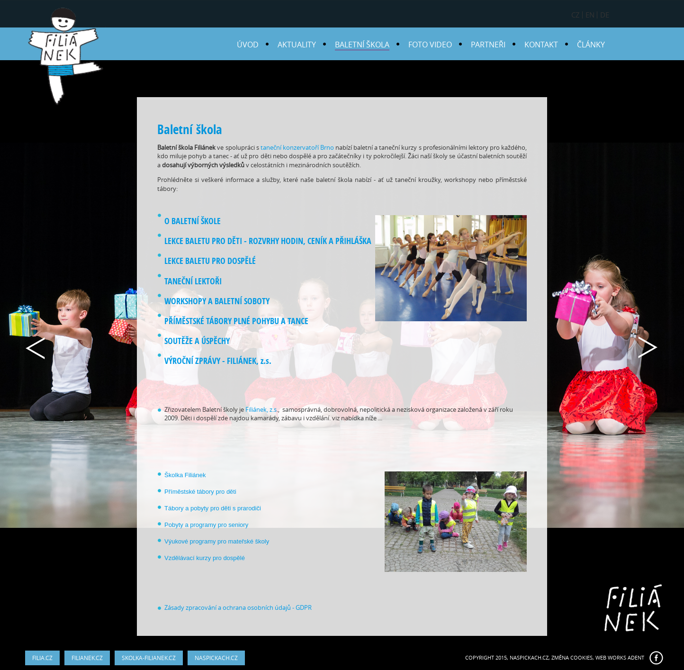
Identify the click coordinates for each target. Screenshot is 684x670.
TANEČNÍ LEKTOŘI (193, 281)
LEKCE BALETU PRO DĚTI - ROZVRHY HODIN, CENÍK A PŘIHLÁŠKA (267, 241)
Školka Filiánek (185, 475)
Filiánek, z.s (261, 409)
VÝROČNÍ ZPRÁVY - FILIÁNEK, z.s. (217, 361)
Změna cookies (572, 657)
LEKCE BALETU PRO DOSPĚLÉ (210, 261)
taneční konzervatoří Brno (297, 147)
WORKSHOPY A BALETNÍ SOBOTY (217, 301)
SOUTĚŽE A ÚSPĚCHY (197, 341)
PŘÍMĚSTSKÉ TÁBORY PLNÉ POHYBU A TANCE (236, 321)
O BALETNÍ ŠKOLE (192, 221)
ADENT (636, 657)
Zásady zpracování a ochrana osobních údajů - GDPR (238, 607)
